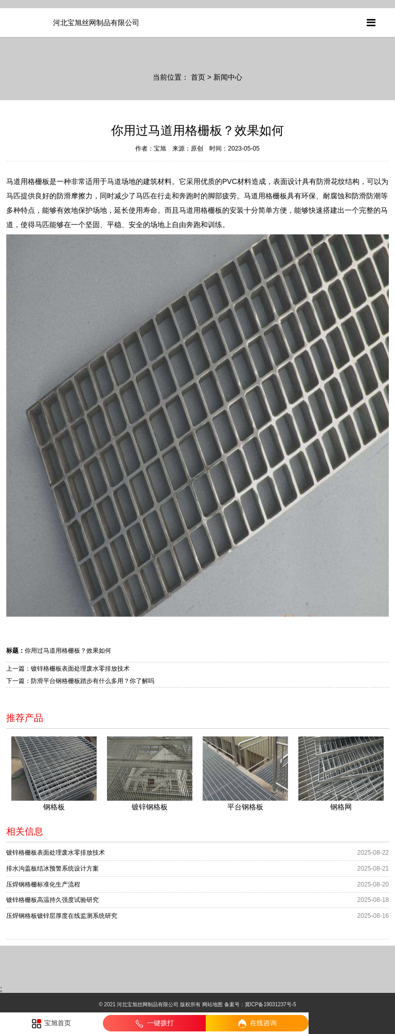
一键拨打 (154, 1023)
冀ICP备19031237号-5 (270, 1004)
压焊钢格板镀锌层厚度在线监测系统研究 (61, 915)
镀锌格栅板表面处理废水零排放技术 (55, 852)
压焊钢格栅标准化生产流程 (43, 884)
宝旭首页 (51, 1023)
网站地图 (212, 1004)
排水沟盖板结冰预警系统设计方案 (52, 868)
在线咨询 (257, 1023)
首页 (198, 77)
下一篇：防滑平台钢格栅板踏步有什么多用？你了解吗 (80, 681)
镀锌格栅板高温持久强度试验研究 (52, 899)
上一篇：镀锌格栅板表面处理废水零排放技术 (68, 668)
